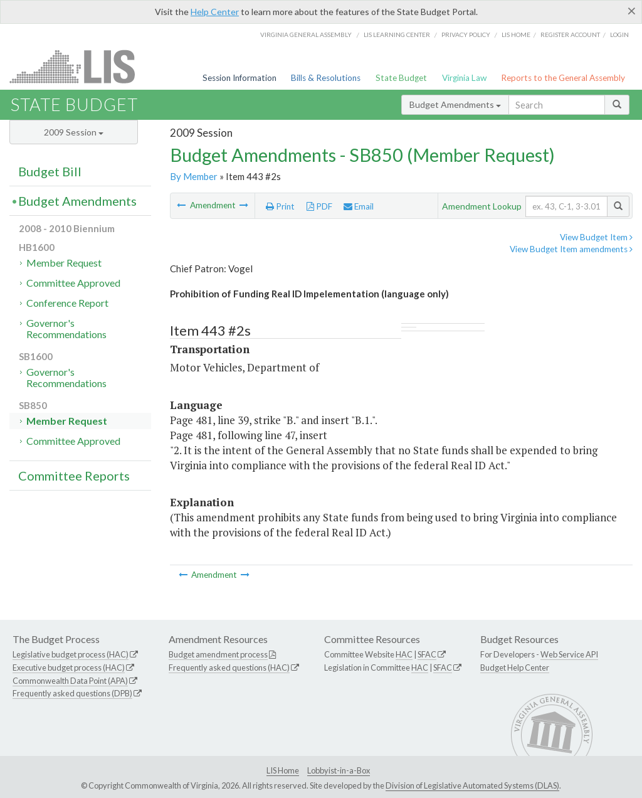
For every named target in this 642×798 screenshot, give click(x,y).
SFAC (427, 654)
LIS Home (282, 770)
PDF (319, 206)
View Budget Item (596, 237)
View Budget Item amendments (571, 249)
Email (359, 206)
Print (280, 206)
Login (619, 34)
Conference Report (67, 303)
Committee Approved (73, 283)
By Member (194, 176)
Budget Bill (50, 171)
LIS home (516, 34)
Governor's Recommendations (66, 328)
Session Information (239, 78)
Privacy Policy (465, 34)
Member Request (64, 263)
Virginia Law (464, 78)
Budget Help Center (514, 667)
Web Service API (569, 654)
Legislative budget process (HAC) (71, 654)
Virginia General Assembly (306, 34)
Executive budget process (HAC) (69, 667)
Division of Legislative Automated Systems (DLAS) (472, 785)
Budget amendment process (218, 654)
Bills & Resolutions (325, 78)
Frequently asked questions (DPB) (72, 693)
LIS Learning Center (397, 34)
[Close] (631, 11)
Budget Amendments (455, 104)
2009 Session (73, 132)
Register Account (570, 34)
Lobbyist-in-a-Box (338, 770)
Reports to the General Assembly (563, 78)
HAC (404, 654)
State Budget (401, 78)
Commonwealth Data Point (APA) (70, 681)
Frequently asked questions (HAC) (229, 667)
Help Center (215, 11)
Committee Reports (74, 475)
